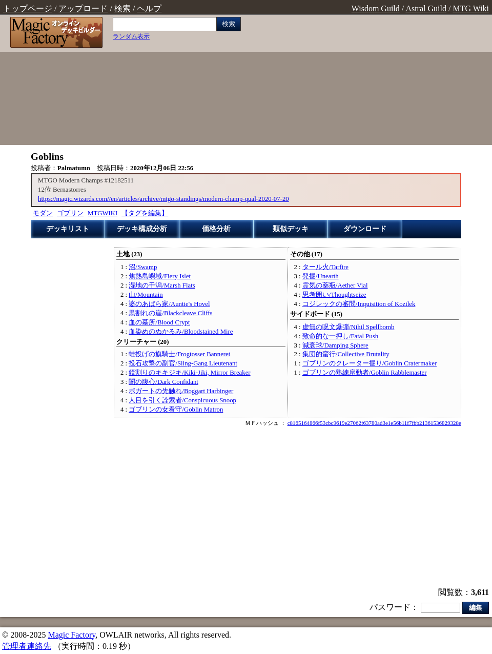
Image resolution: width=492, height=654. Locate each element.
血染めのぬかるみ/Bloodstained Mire (181, 331)
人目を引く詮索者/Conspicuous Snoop (182, 400)
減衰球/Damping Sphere (335, 345)
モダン (43, 213)
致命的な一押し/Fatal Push (340, 336)
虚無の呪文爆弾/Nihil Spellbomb (348, 327)
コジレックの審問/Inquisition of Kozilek (359, 304)
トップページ (27, 8)
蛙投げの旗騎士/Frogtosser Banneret (179, 354)
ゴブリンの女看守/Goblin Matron (176, 409)
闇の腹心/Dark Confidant (163, 381)
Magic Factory (71, 634)
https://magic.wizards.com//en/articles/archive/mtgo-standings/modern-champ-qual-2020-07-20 (163, 198)
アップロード (83, 8)
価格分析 (216, 229)
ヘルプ (149, 8)
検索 (122, 8)
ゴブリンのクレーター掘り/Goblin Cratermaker (369, 363)
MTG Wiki (471, 8)
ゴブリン (70, 213)
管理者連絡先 (26, 646)
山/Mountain (145, 294)
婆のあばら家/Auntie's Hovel (169, 304)
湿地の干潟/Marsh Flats (162, 285)
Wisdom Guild (376, 8)
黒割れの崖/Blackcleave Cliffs (170, 313)
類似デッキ (291, 229)
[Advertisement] (369, 81)
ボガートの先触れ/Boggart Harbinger (181, 391)
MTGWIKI (102, 213)
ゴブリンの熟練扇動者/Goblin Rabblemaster (364, 372)
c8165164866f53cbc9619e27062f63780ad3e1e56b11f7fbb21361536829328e (374, 423)
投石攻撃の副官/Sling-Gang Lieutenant (183, 363)
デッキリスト (67, 229)
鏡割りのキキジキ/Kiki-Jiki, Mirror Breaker (189, 372)
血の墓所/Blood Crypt (159, 322)
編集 (475, 607)
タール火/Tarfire (325, 267)
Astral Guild (425, 8)
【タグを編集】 (144, 213)
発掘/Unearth (320, 276)
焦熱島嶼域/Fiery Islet (160, 276)
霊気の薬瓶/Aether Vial (335, 285)
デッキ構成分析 (142, 229)
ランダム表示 (131, 36)
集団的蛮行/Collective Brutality (345, 354)
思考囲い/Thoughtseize (334, 294)
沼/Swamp (143, 267)
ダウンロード (364, 229)
